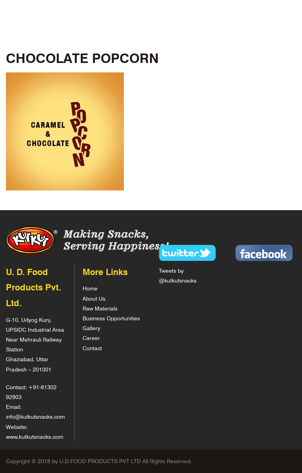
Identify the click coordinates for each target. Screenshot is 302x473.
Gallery (91, 328)
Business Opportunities (111, 318)
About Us (94, 298)
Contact (92, 348)
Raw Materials (100, 308)
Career (91, 338)
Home (90, 288)
